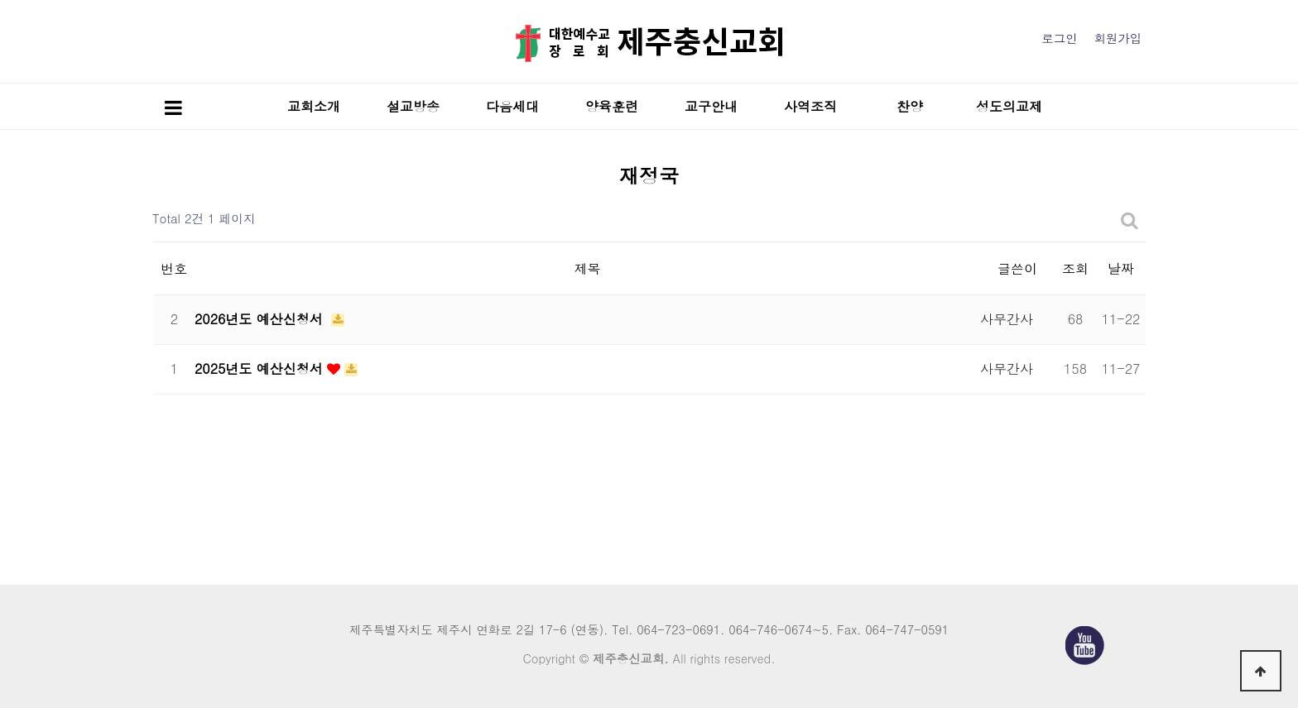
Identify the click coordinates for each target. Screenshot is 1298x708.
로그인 (1059, 38)
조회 (1075, 268)
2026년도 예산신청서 (261, 318)
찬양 (910, 106)
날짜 (1121, 268)
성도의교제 (1009, 106)
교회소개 (313, 106)
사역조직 (810, 106)
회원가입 (1118, 38)
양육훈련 (611, 106)
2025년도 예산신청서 (261, 368)
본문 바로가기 (0, 0)
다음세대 (512, 106)
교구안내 (711, 106)
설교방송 (413, 106)
